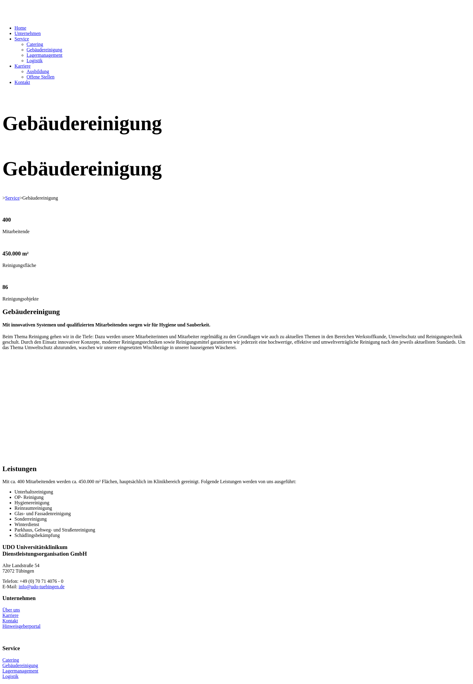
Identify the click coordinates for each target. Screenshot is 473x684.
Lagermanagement (44, 55)
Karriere (22, 66)
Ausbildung (38, 71)
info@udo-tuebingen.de (42, 586)
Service (21, 38)
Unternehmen (27, 33)
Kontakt (22, 82)
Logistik (35, 60)
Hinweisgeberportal (21, 626)
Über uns (11, 609)
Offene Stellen (41, 76)
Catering (35, 44)
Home (20, 28)
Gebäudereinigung (44, 49)
